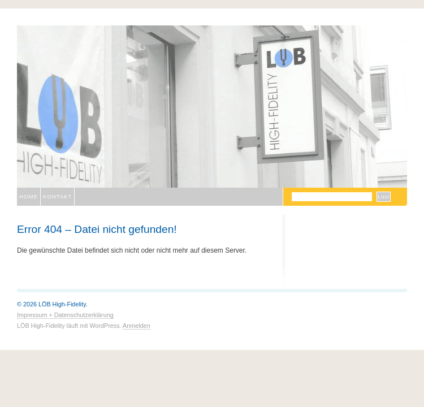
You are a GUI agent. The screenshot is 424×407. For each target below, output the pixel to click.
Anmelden (136, 325)
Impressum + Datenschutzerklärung (65, 314)
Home (28, 196)
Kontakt (57, 196)
